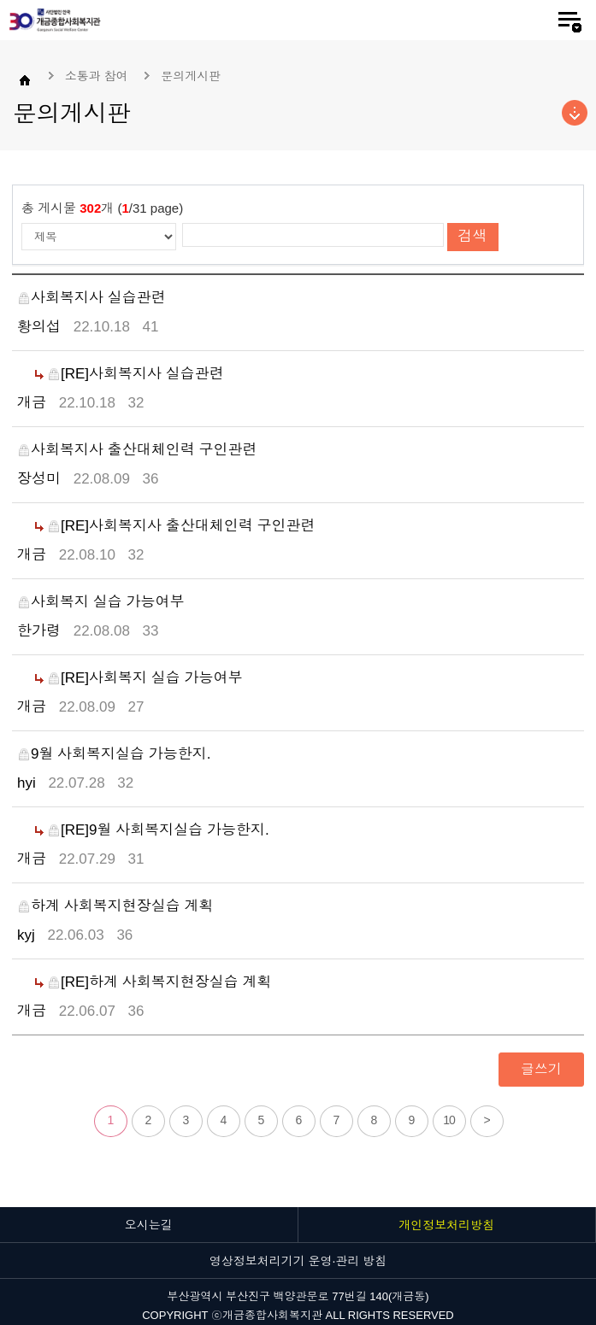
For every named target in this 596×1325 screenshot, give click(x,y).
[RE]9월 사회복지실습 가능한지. (158, 830)
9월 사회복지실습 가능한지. (114, 754)
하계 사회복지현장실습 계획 (115, 906)
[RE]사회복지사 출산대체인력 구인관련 (181, 526)
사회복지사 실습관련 (91, 298)
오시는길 (149, 1225)
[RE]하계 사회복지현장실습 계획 (159, 982)
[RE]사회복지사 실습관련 (135, 374)
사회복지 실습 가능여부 (100, 602)
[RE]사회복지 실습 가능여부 (145, 678)
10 (449, 1120)
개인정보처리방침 (446, 1225)
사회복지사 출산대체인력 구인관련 (137, 450)
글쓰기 (541, 1069)
